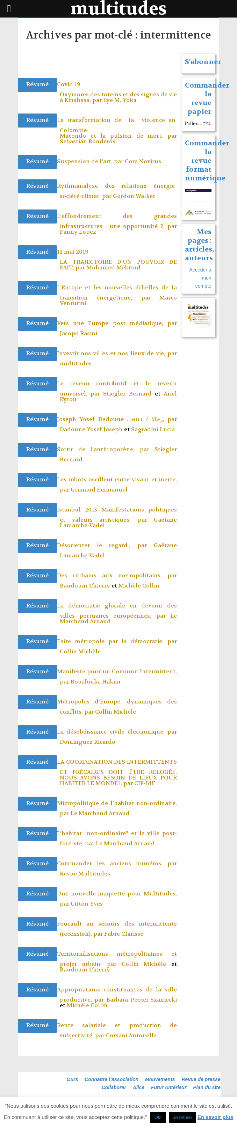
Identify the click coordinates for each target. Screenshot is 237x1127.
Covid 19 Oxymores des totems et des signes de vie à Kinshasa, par (117, 92)
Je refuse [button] (182, 1117)
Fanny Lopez (78, 231)
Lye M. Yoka (119, 100)
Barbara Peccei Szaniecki (141, 999)
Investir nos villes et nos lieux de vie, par (117, 353)
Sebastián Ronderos (87, 141)
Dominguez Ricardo (87, 741)
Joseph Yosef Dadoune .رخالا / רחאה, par (117, 419)
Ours (72, 1079)
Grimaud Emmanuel (99, 489)
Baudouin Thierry (85, 585)
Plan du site (207, 1087)
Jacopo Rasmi (78, 333)
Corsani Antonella (131, 1035)
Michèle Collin (138, 585)
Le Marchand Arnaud (100, 813)
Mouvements (160, 1079)
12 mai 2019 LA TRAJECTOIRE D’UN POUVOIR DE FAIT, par (117, 259)
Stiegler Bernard (127, 393)
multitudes (76, 363)
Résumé (37, 84)
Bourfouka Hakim (96, 681)
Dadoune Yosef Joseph (91, 429)
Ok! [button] (158, 1117)
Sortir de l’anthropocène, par (106, 449)
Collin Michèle (80, 651)
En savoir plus (216, 1117)
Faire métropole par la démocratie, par (117, 641)
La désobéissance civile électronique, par (117, 731)
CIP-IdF (144, 783)
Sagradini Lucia (153, 429)
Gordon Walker (134, 196)
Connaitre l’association (111, 1079)
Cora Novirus (143, 161)
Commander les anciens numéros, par (117, 863)
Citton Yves (87, 903)
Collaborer (114, 1087)
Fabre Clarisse (123, 933)
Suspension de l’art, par (91, 161)
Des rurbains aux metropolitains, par (117, 575)
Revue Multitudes (85, 873)
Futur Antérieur (168, 1087)
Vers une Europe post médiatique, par (117, 323)
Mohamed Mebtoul (113, 267)
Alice (138, 1087)
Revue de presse (201, 1079)
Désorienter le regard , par (105, 545)
